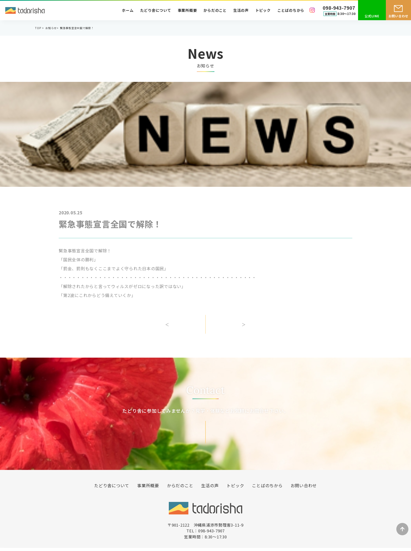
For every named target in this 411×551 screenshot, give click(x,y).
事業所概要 (187, 10)
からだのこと (215, 10)
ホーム (127, 10)
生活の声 (241, 10)
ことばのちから (290, 10)
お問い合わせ (398, 16)
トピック (263, 10)
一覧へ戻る (205, 328)
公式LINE (372, 16)
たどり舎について (155, 10)
